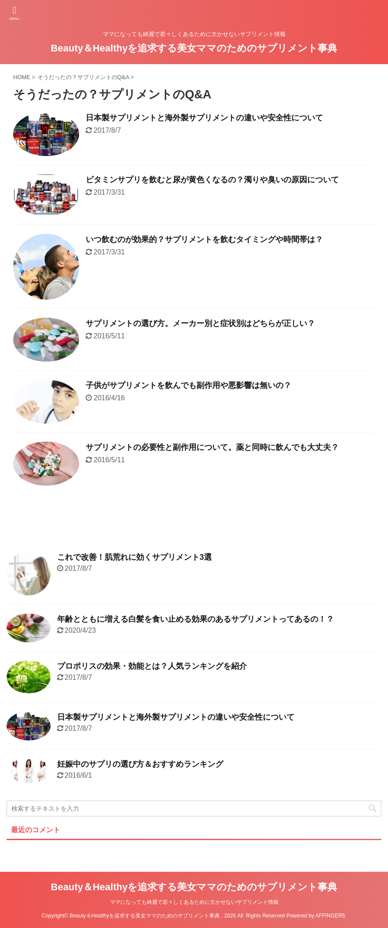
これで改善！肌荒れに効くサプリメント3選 (134, 557)
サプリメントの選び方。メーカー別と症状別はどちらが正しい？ (200, 323)
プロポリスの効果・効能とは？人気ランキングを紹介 (152, 666)
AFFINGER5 (330, 916)
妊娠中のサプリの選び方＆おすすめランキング (140, 764)
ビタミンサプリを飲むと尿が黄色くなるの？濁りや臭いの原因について (212, 179)
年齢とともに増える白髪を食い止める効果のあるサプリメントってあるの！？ (195, 619)
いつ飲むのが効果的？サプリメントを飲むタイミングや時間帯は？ (204, 239)
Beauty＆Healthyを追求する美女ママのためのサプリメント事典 (194, 48)
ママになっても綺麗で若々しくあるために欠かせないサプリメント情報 (194, 902)
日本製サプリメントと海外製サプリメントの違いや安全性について (204, 117)
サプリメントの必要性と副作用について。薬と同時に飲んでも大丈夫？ (212, 447)
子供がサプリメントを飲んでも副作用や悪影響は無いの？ (188, 385)
